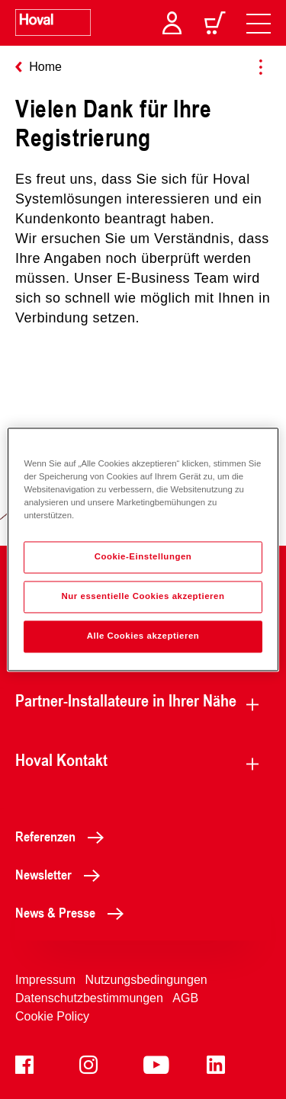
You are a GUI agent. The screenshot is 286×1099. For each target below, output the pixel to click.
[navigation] (258, 23)
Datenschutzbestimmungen (89, 998)
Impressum (45, 979)
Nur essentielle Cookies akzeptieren (142, 596)
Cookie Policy (52, 1016)
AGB (185, 998)
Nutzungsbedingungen (146, 979)
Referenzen (63, 836)
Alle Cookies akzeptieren (143, 636)
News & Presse (73, 912)
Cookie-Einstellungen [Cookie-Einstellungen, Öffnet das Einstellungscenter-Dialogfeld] (143, 557)
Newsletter (61, 874)
